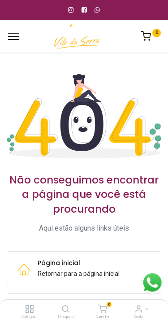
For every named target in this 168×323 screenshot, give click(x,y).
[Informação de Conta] (138, 309)
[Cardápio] (13, 36)
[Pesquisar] (65, 309)
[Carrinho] (102, 309)
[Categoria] (29, 309)
